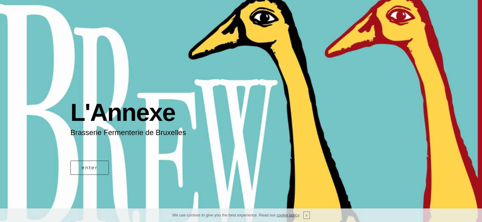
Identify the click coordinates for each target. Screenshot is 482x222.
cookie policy (288, 215)
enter (89, 168)
